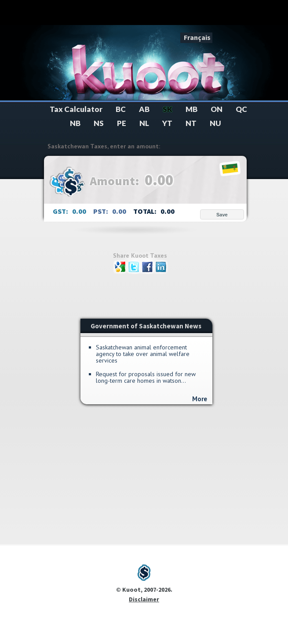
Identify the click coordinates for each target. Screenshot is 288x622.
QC (241, 109)
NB (75, 123)
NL (144, 123)
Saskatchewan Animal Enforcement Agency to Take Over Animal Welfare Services (143, 354)
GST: (61, 211)
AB (144, 109)
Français (197, 37)
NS (99, 123)
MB (191, 109)
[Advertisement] (144, 14)
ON (216, 109)
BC (121, 109)
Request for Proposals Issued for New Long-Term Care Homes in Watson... (146, 377)
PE (121, 123)
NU (215, 123)
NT (191, 123)
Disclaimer (144, 599)
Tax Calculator (76, 109)
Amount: (116, 181)
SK (167, 109)
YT (167, 123)
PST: (101, 211)
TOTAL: (145, 211)
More (199, 399)
